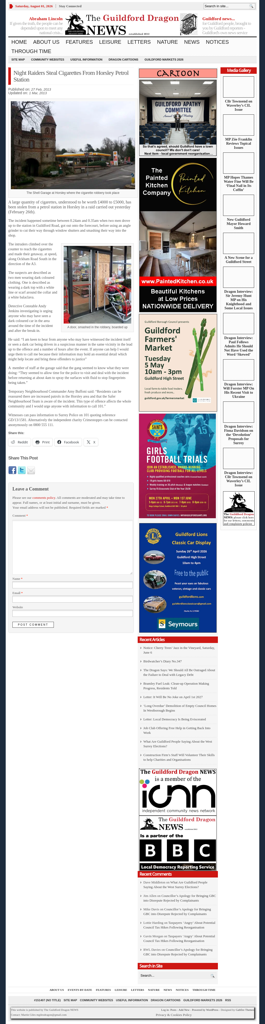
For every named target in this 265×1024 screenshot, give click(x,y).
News (192, 42)
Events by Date (80, 989)
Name (17, 579)
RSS (228, 1000)
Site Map (18, 59)
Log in (165, 1009)
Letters (139, 42)
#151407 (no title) (47, 1000)
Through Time (31, 51)
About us (46, 42)
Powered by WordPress (205, 1009)
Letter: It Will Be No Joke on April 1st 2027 (173, 697)
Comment (20, 515)
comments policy (43, 498)
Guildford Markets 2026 (163, 59)
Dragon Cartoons (123, 59)
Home (19, 42)
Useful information (86, 59)
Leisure (110, 42)
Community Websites (47, 59)
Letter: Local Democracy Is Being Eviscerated (174, 719)
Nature (167, 42)
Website (17, 607)
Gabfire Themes (245, 1009)
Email (17, 593)
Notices (217, 42)
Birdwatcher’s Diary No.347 (162, 661)
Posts (173, 1009)
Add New (184, 1009)
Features (79, 42)
